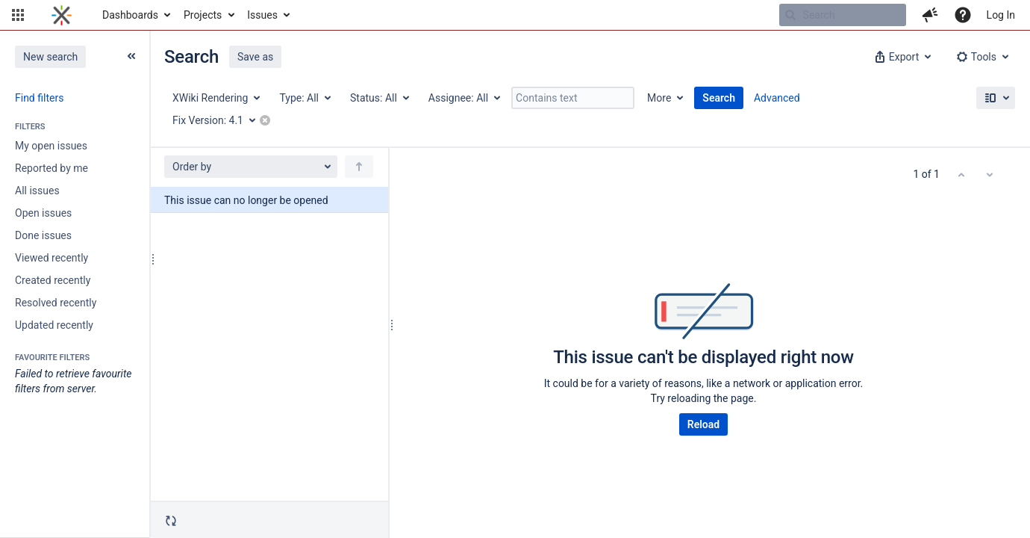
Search (718, 98)
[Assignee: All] (463, 98)
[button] (17, 15)
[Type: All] (304, 98)
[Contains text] (572, 98)
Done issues (43, 235)
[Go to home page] (61, 15)
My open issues (51, 146)
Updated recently (54, 325)
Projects (203, 15)
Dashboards (130, 15)
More (659, 98)
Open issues (43, 213)
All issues (37, 191)
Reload (703, 424)
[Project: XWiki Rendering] (215, 98)
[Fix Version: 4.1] (219, 120)
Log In (1001, 15)
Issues (262, 15)
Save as (255, 57)
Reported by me (51, 168)
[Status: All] (379, 98)
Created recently (52, 280)
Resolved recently (55, 303)
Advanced (777, 98)
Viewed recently (51, 258)
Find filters (39, 98)
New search (50, 57)
